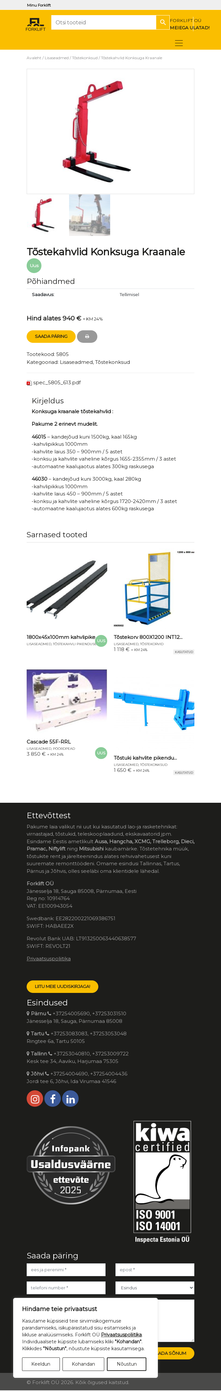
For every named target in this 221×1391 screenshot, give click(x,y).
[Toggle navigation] (179, 43)
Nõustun (127, 1364)
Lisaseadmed (57, 57)
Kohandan (83, 1364)
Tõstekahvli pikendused (76, 644)
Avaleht (34, 57)
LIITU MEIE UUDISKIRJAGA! (62, 986)
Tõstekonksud (85, 57)
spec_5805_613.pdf (57, 382)
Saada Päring (51, 336)
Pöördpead (64, 748)
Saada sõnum (169, 1353)
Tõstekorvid (151, 644)
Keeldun (40, 1364)
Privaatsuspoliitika (49, 958)
